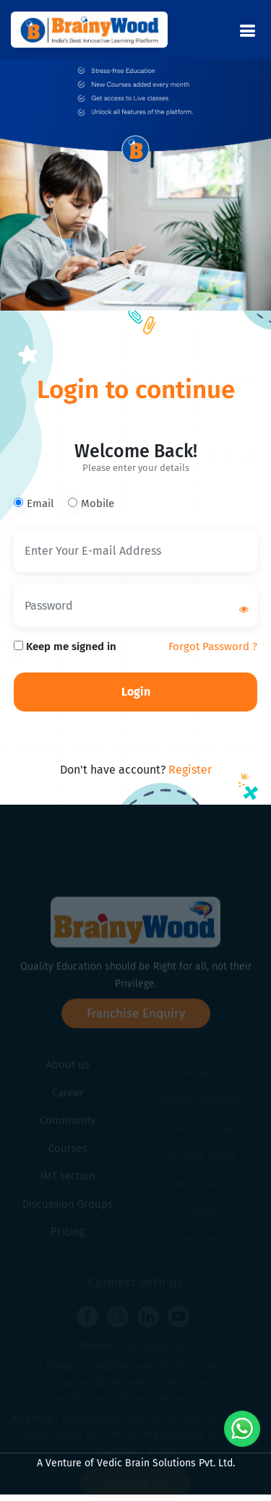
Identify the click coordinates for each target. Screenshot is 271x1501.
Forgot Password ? (212, 646)
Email (33, 503)
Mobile (91, 503)
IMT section (67, 1185)
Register (190, 770)
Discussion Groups (67, 1213)
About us (68, 1074)
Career (68, 1102)
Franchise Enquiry (136, 1029)
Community (67, 1129)
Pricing (68, 1240)
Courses (67, 1157)
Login (135, 691)
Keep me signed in (65, 646)
